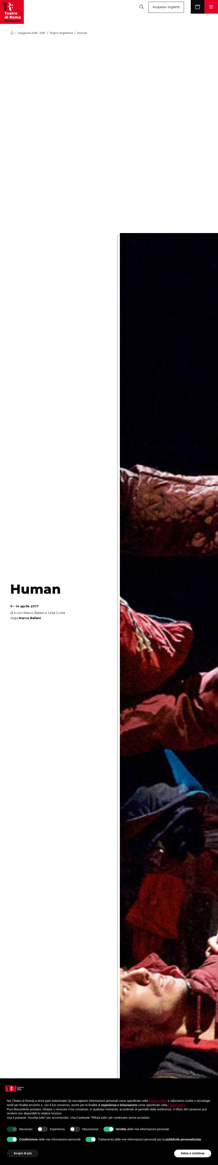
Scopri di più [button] (23, 1153)
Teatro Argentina (61, 33)
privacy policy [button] (158, 1100)
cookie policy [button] (176, 1105)
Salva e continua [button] (192, 1153)
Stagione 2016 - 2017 (31, 33)
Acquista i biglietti (166, 7)
